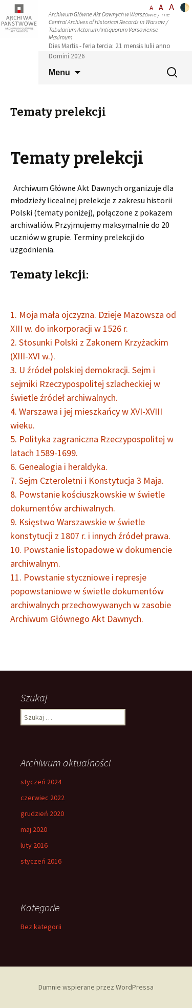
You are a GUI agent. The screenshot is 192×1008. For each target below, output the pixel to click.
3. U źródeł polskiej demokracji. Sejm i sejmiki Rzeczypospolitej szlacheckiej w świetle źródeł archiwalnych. (85, 383)
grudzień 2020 (42, 813)
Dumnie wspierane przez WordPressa (96, 987)
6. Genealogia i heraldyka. (59, 467)
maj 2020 (33, 829)
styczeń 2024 (40, 781)
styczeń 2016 (40, 861)
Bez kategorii (40, 926)
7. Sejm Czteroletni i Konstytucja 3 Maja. (87, 480)
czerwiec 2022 (42, 797)
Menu (59, 72)
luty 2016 (34, 845)
